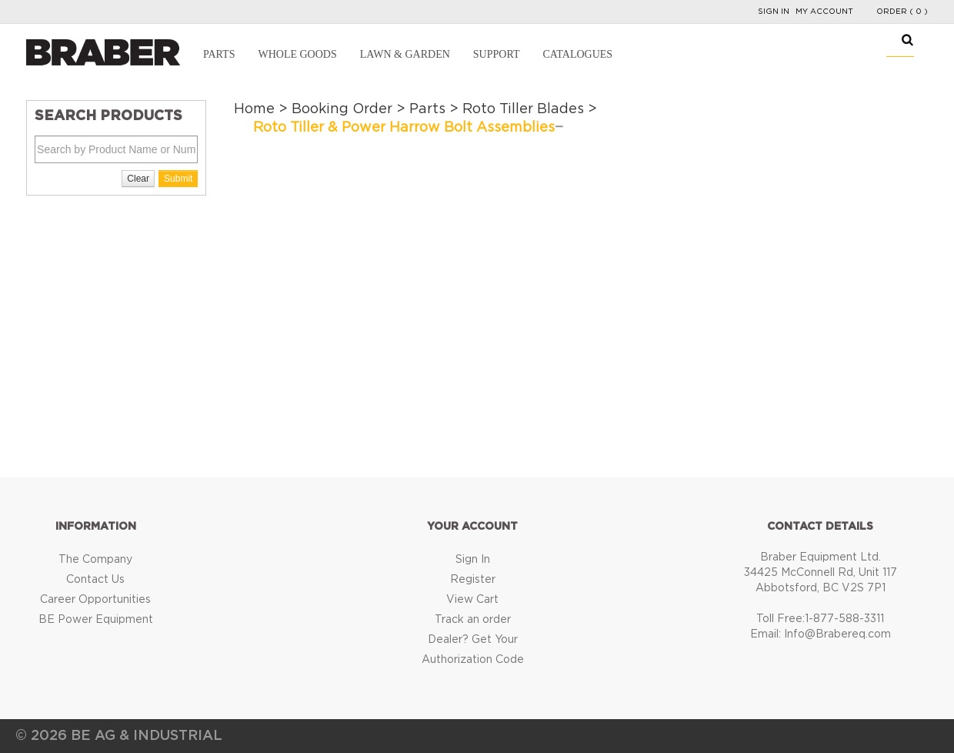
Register (472, 579)
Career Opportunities (95, 599)
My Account (824, 11)
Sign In (773, 11)
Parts (219, 54)
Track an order (473, 619)
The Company (95, 559)
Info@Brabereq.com (837, 634)
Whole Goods (297, 54)
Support (496, 54)
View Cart (472, 599)
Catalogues (577, 54)
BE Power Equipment (95, 619)
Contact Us (95, 579)
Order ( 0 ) (902, 11)
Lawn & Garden (405, 54)
